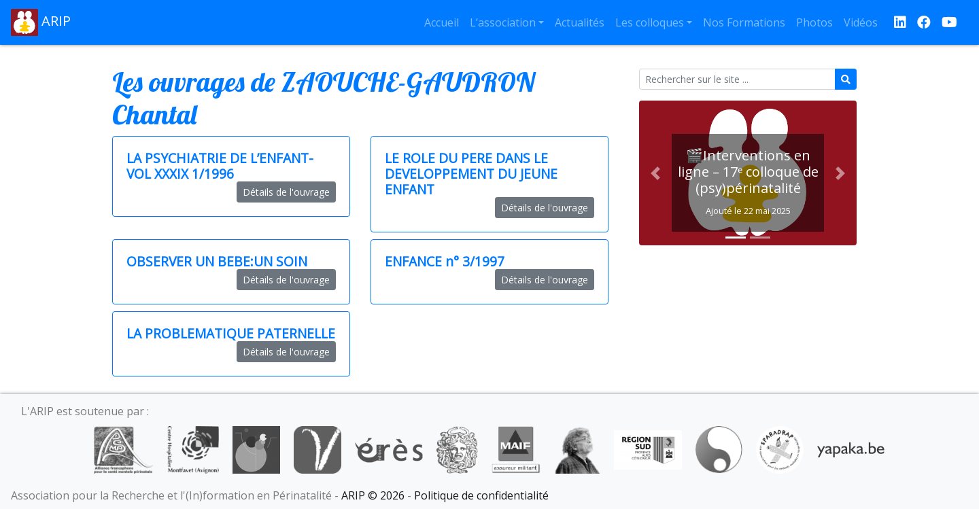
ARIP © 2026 (373, 495)
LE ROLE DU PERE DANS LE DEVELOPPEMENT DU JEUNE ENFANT (471, 173)
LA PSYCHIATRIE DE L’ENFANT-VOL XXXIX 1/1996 (219, 166)
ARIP (41, 22)
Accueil (441, 22)
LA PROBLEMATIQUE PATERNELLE (230, 333)
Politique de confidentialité (481, 495)
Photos (814, 22)
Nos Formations (744, 22)
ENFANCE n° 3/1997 (444, 261)
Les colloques (649, 22)
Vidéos (861, 22)
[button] (655, 173)
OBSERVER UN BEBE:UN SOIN (216, 261)
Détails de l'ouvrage (286, 192)
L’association (503, 22)
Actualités (579, 22)
